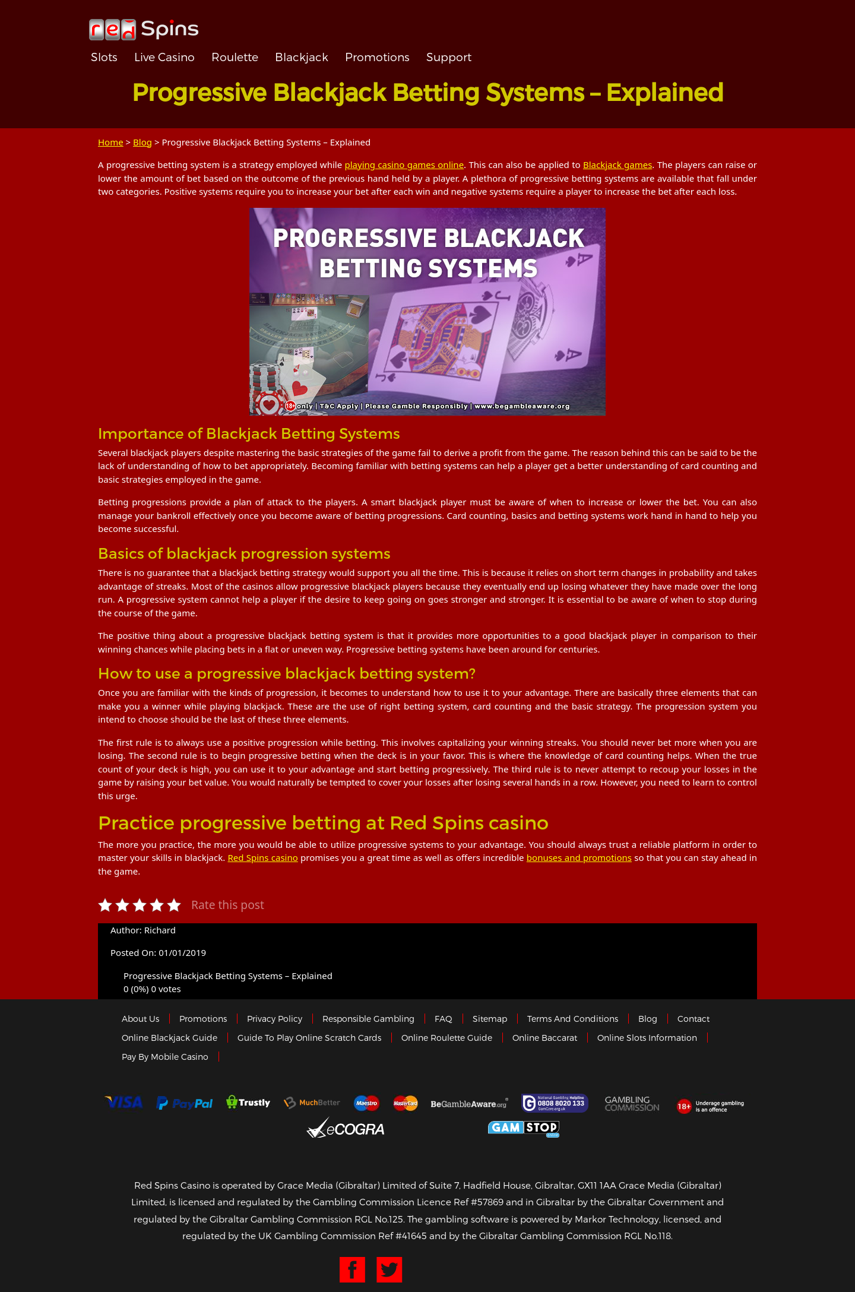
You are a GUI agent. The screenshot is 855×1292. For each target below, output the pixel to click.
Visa (123, 1103)
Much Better (312, 1103)
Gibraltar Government (436, 1127)
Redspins (143, 25)
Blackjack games (617, 164)
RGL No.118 (647, 1235)
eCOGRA (345, 1127)
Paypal (184, 1103)
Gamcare (556, 1103)
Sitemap (490, 1019)
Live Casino (164, 57)
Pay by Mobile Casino (165, 1057)
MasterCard (405, 1103)
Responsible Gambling (368, 1019)
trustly (248, 1103)
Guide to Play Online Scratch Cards (309, 1038)
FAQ (443, 1019)
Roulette (234, 57)
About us (140, 1019)
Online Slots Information (647, 1038)
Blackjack (301, 57)
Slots (104, 57)
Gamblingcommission (632, 1103)
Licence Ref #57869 (460, 1201)
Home (111, 142)
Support (448, 57)
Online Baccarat (544, 1038)
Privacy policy (274, 1019)
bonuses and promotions (579, 857)
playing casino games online (404, 164)
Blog (142, 142)
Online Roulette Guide (446, 1038)
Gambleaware (469, 1103)
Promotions (377, 57)
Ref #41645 (402, 1235)
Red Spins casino (263, 857)
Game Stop (523, 1127)
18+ (713, 1103)
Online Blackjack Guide (169, 1038)
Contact (693, 1019)
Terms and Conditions (572, 1019)
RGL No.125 (378, 1219)
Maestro (367, 1103)
